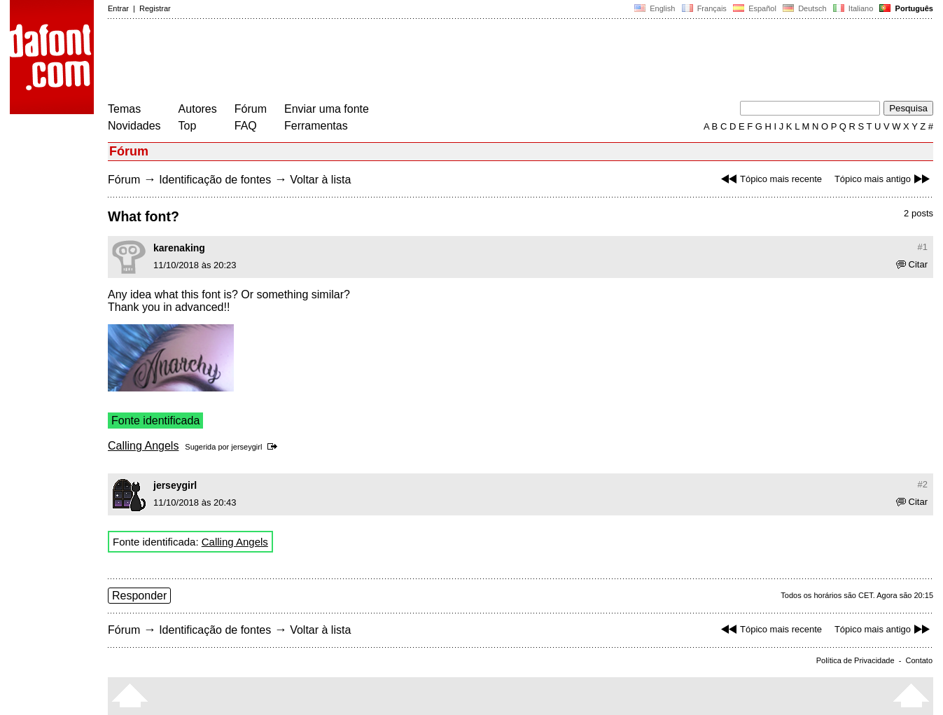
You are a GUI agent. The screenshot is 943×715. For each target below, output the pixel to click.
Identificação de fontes (215, 180)
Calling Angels (143, 446)
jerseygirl (246, 447)
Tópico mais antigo (883, 179)
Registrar (155, 8)
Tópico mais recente (770, 179)
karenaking (179, 248)
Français (703, 8)
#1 (923, 247)
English (654, 8)
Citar (912, 264)
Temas (124, 109)
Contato (918, 660)
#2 (923, 484)
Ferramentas (316, 126)
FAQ (246, 126)
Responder (139, 596)
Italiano (853, 8)
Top (188, 126)
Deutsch (805, 8)
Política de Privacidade (855, 660)
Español (754, 8)
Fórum (251, 109)
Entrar (118, 8)
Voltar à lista (320, 180)
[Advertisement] (362, 61)
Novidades (134, 126)
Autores (198, 109)
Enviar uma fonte (326, 109)
